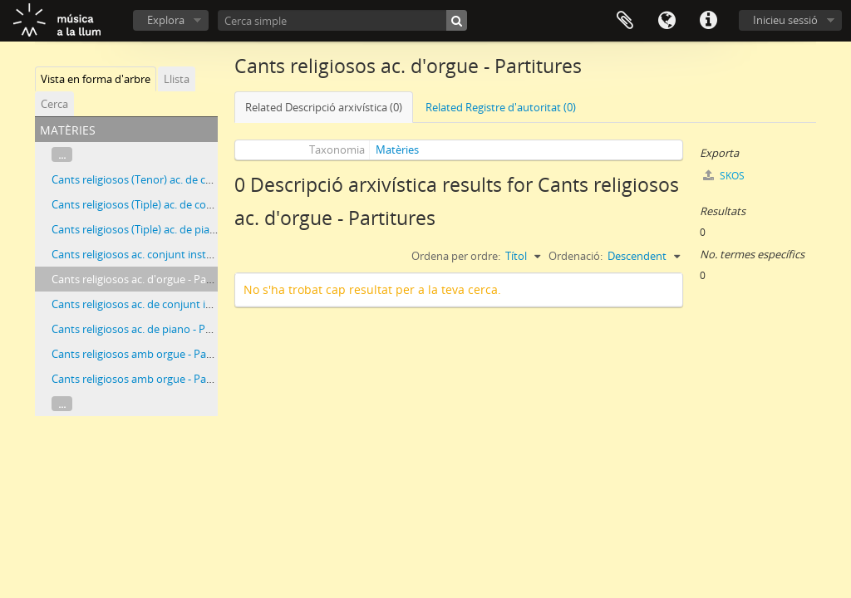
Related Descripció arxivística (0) (323, 107)
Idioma (666, 21)
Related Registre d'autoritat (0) (501, 107)
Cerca (54, 103)
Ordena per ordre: (455, 255)
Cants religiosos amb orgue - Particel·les (149, 353)
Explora (165, 19)
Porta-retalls (625, 21)
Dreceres (708, 21)
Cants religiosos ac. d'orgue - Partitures (147, 279)
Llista (176, 78)
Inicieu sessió (785, 19)
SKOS (724, 176)
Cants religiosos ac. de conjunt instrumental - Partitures (188, 304)
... (62, 154)
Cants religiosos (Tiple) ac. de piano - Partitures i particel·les (196, 229)
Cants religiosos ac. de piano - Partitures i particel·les (179, 328)
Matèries (397, 149)
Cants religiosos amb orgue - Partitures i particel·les (177, 378)
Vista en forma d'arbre (95, 78)
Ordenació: (575, 255)
